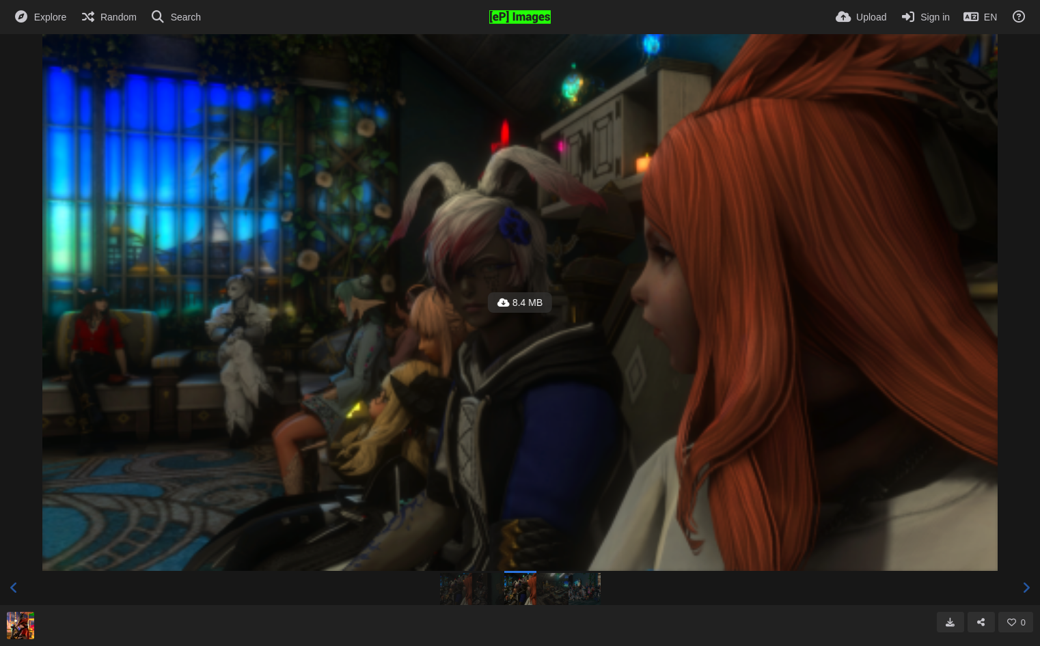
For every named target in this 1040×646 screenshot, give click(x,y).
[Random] (108, 17)
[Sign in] (925, 17)
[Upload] (861, 17)
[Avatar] (20, 625)
